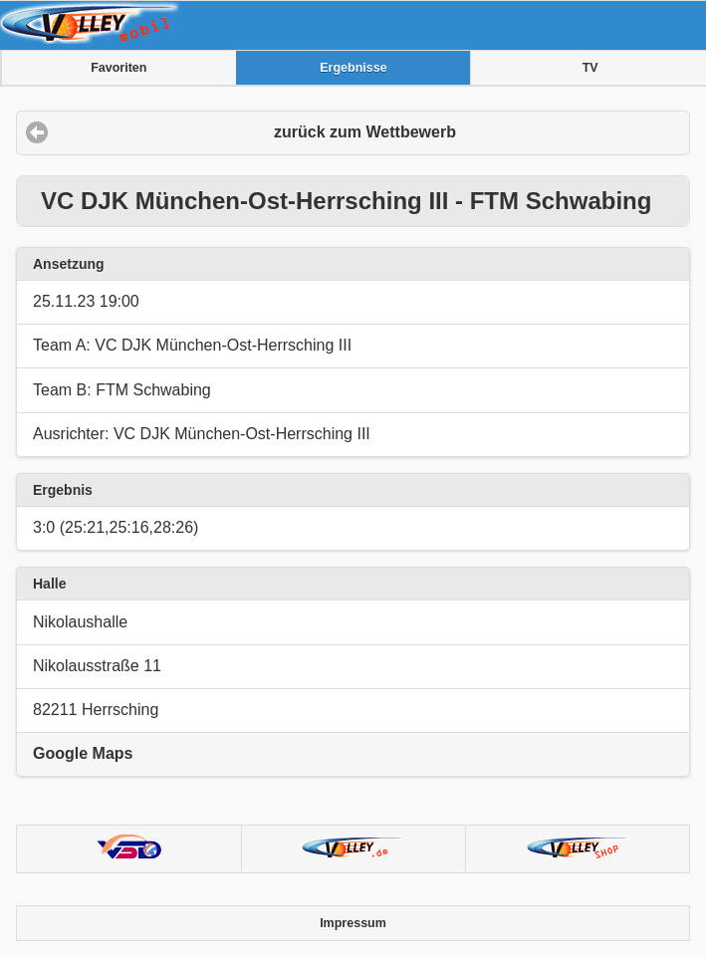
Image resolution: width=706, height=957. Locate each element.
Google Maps (82, 753)
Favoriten (118, 68)
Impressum (353, 923)
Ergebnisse (353, 68)
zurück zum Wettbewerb (365, 131)
